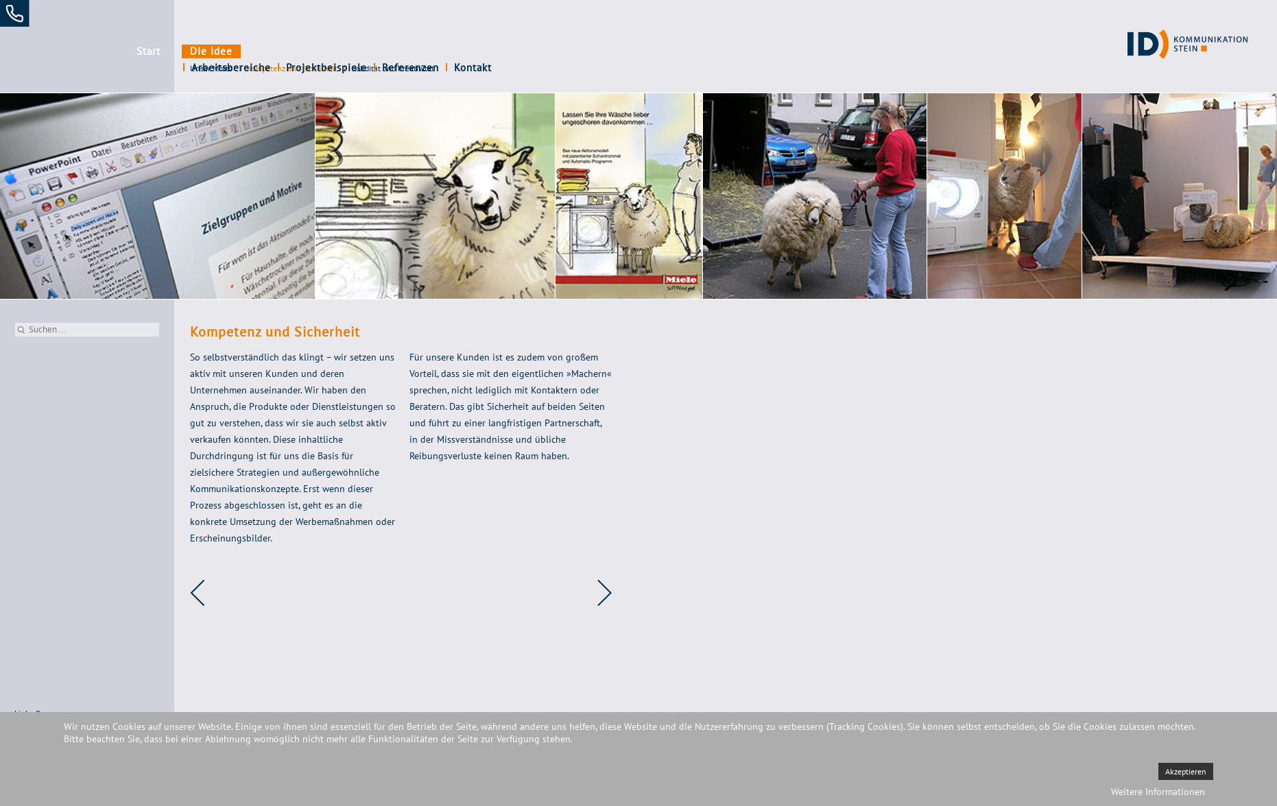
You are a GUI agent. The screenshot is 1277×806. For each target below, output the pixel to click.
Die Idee (211, 51)
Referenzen (466, 51)
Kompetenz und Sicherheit (292, 68)
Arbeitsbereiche (287, 51)
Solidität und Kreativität (393, 68)
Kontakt (529, 51)
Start (148, 51)
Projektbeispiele (382, 51)
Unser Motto (211, 68)
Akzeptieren (1185, 771)
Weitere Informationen (1158, 791)
